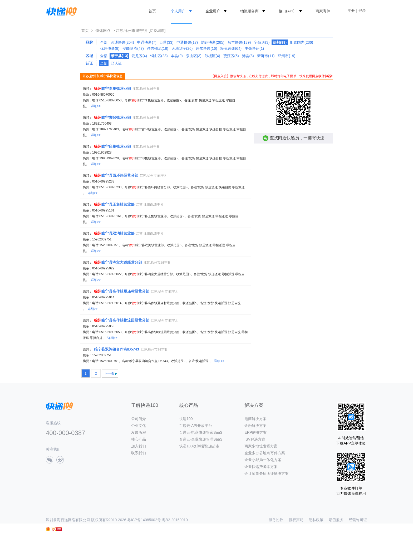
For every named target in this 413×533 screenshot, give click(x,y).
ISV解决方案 (254, 439)
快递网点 (103, 30)
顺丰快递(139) (239, 42)
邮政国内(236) (301, 42)
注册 (351, 10)
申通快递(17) (187, 42)
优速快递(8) (109, 48)
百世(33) (166, 42)
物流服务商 (249, 11)
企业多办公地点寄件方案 (264, 453)
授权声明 (296, 520)
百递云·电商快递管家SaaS (200, 432)
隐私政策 (316, 520)
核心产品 (138, 439)
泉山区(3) (193, 56)
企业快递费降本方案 (261, 467)
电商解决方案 (255, 419)
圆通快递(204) (122, 42)
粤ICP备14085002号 (144, 520)
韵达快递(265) (212, 42)
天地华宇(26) (182, 48)
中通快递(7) (146, 42)
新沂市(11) (266, 56)
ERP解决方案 (255, 432)
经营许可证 (358, 520)
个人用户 (178, 11)
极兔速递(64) (231, 48)
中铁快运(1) (254, 48)
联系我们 (138, 453)
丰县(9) (177, 56)
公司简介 (138, 419)
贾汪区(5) (231, 56)
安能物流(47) (133, 48)
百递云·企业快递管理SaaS (200, 439)
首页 (152, 11)
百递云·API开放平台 (195, 425)
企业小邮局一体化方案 (262, 460)
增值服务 (336, 520)
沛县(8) (248, 56)
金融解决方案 (255, 425)
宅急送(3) (261, 42)
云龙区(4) (139, 56)
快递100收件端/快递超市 (199, 446)
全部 (103, 42)
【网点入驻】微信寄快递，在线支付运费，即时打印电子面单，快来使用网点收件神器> (272, 76)
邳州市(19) (286, 56)
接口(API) (286, 11)
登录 (362, 10)
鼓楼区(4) (212, 56)
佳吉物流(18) (157, 48)
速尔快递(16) (206, 48)
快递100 (186, 419)
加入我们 (138, 446)
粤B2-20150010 (175, 520)
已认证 (116, 63)
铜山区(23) (159, 56)
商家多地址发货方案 (261, 446)
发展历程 (138, 432)
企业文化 (138, 425)
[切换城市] (157, 30)
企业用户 (212, 11)
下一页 (109, 373)
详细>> (96, 106)
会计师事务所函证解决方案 (266, 473)
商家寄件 (323, 11)
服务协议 (276, 520)
